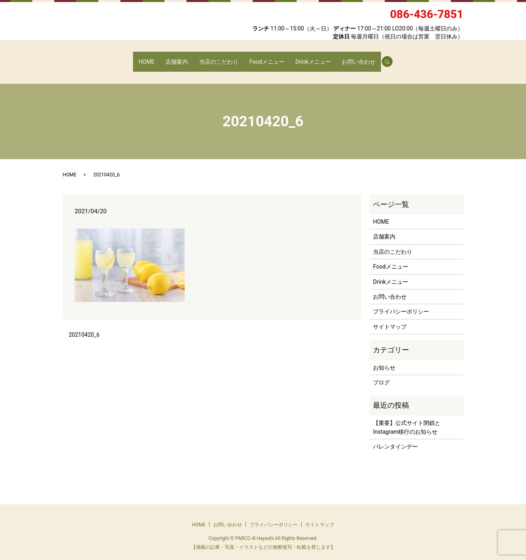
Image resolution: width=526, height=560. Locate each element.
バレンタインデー (395, 439)
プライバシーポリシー (401, 304)
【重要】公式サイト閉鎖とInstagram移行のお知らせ (406, 419)
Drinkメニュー (308, 57)
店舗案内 (181, 57)
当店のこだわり (220, 57)
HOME (154, 57)
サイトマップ (390, 319)
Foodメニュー (265, 57)
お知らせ (384, 359)
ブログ (381, 375)
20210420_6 (84, 327)
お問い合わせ (351, 57)
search (382, 58)
